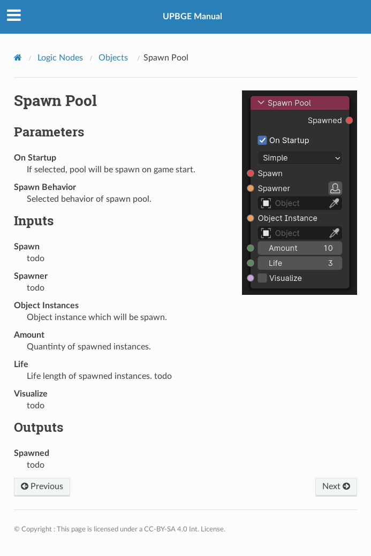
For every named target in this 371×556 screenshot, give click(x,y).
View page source (335, 8)
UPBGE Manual (192, 16)
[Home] (19, 57)
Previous (42, 486)
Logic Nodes (60, 58)
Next (336, 486)
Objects (113, 58)
